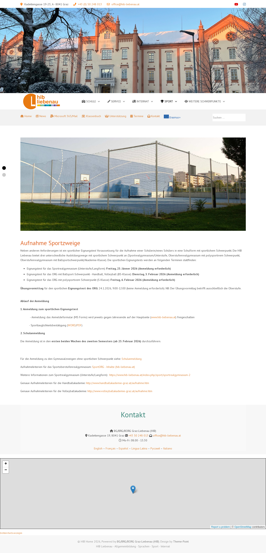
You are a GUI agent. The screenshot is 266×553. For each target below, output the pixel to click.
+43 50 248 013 (138, 435)
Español (123, 448)
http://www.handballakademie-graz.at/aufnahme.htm (117, 383)
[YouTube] (236, 4)
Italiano (167, 448)
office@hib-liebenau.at (125, 4)
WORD (72, 325)
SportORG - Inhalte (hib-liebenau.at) (113, 367)
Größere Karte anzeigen (11, 533)
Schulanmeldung (132, 359)
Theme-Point (181, 541)
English (98, 448)
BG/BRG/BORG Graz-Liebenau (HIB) (138, 541)
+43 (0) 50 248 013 (90, 4)
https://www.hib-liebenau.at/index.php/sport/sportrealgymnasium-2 (149, 375)
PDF (79, 325)
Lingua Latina (139, 448)
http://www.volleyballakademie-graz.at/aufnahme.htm (119, 391)
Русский (155, 448)
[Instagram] (244, 4)
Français (110, 448)
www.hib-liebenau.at (163, 317)
